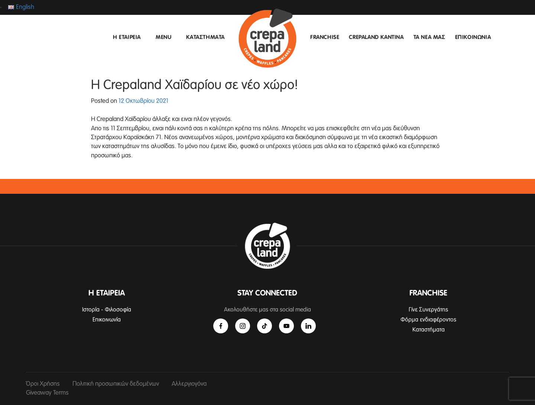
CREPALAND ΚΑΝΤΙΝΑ (376, 37)
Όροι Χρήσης (43, 384)
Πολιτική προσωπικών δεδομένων (115, 384)
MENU (163, 37)
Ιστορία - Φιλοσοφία (106, 310)
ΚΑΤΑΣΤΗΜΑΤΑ (205, 37)
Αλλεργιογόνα (189, 384)
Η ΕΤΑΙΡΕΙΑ (127, 37)
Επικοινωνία (107, 320)
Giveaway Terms (47, 393)
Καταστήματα (428, 330)
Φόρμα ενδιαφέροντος (428, 320)
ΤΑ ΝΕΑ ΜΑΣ (429, 37)
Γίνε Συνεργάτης (428, 310)
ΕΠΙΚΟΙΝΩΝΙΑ (473, 37)
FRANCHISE (324, 37)
